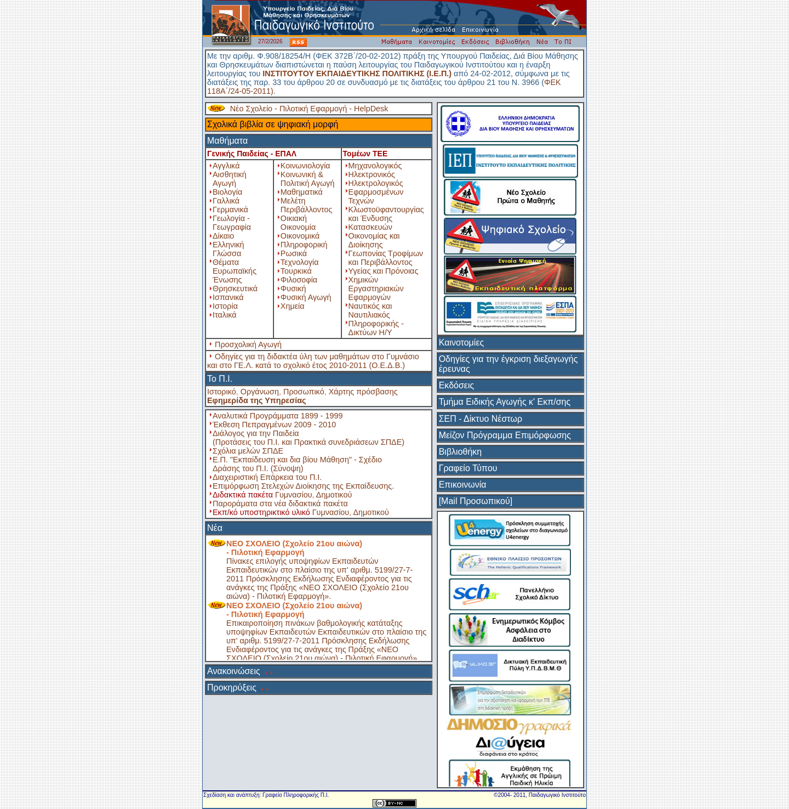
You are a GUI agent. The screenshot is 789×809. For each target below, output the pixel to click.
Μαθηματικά (302, 192)
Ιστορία (225, 306)
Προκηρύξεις (231, 687)
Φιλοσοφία (299, 279)
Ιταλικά (225, 314)
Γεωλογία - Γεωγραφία (232, 222)
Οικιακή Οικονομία (298, 222)
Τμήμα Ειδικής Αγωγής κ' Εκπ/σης (505, 401)
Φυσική (293, 288)
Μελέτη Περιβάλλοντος (307, 205)
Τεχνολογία (300, 262)
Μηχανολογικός (375, 165)
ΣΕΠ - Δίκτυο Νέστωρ (480, 418)
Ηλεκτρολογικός (375, 183)
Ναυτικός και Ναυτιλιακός (370, 310)
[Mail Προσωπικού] (475, 501)
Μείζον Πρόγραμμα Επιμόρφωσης (505, 435)
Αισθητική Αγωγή (230, 179)
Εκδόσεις (456, 385)
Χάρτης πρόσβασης (363, 391)
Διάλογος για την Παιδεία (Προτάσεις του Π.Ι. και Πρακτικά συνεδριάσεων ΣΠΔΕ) (308, 437)
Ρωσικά (294, 253)
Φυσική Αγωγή (306, 297)
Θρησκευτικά (235, 288)
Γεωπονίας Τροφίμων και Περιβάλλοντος (386, 258)
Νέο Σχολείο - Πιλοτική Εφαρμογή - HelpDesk (309, 108)
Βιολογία (227, 192)
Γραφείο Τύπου (468, 468)
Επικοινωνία (463, 484)
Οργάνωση (260, 391)
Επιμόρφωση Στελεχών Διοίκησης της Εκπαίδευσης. (303, 486)
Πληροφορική (304, 244)
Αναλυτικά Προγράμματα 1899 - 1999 (278, 415)
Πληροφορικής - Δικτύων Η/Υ (376, 328)
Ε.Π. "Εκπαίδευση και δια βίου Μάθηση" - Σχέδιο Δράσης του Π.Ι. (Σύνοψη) (297, 464)
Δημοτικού (334, 494)
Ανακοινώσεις (233, 671)
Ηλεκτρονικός (371, 174)
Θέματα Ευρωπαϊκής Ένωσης (234, 271)
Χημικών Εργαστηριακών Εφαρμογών (376, 288)
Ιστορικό (221, 391)
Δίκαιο (223, 235)
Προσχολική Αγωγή (248, 344)
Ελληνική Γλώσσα (228, 249)
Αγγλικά (226, 165)
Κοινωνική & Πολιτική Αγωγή (308, 179)
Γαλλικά (226, 200)
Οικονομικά (300, 235)
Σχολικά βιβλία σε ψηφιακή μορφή (273, 124)
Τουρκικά (296, 271)
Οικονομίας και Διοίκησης (374, 240)
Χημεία (293, 306)
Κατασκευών (370, 227)
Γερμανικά (230, 209)
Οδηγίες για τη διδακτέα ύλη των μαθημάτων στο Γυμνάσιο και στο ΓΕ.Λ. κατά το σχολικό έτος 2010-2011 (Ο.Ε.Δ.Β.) (313, 361)
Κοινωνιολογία (305, 165)
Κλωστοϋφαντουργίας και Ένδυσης (386, 214)
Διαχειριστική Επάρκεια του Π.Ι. (267, 477)
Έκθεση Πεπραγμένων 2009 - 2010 (274, 424)
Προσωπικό (303, 391)
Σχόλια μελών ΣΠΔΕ (248, 450)
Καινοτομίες (461, 342)
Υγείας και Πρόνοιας (383, 271)
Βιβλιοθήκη (460, 451)
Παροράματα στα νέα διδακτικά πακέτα (280, 503)
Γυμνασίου (293, 494)
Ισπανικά (228, 297)
